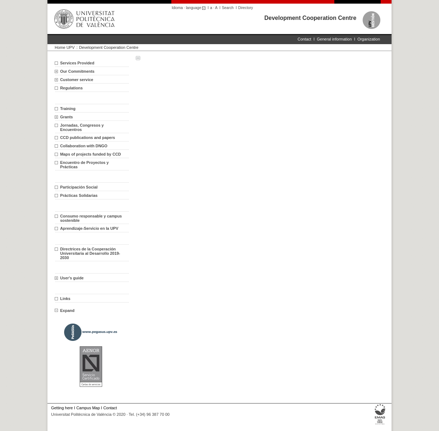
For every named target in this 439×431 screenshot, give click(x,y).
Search (228, 8)
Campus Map (88, 408)
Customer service (76, 79)
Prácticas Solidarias (78, 195)
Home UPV (65, 47)
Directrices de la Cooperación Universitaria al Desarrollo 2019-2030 (90, 253)
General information (334, 39)
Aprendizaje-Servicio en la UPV (89, 228)
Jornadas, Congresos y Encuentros (82, 127)
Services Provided (77, 63)
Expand (65, 310)
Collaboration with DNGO (84, 146)
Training (67, 108)
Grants (66, 117)
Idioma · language (190, 8)
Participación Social (78, 187)
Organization (369, 39)
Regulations (71, 88)
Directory (245, 8)
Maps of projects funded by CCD (90, 154)
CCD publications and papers (87, 137)
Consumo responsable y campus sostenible (91, 218)
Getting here (62, 408)
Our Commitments (77, 71)
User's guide (72, 278)
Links (65, 298)
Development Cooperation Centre (310, 18)
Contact (305, 39)
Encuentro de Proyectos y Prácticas (84, 164)
